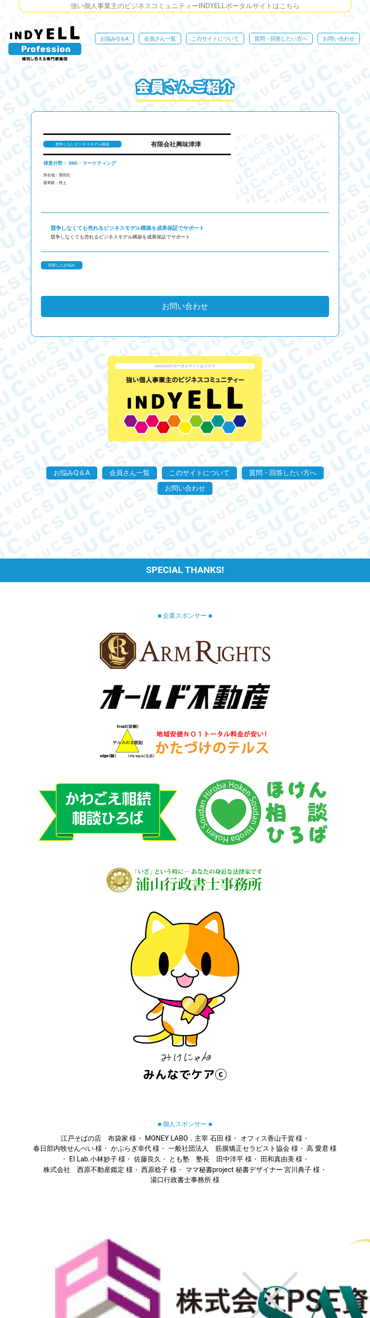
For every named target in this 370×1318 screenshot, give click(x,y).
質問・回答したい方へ (280, 39)
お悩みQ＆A (114, 39)
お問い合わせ (339, 39)
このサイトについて (215, 39)
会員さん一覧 (160, 39)
